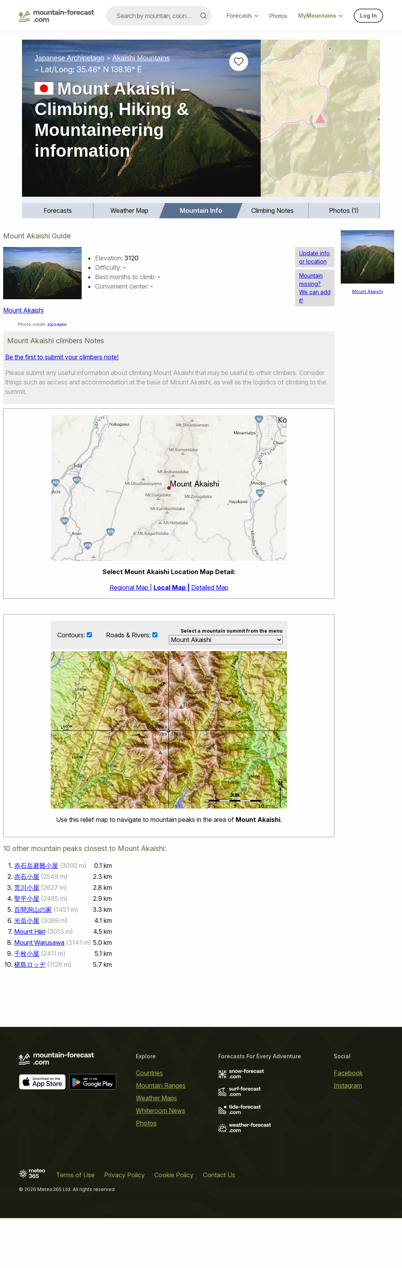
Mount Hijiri (30, 931)
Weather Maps (156, 1098)
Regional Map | (131, 587)
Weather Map (129, 210)
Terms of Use (75, 1175)
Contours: (72, 635)
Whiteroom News (160, 1110)
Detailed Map (209, 587)
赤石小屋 (26, 876)
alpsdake (57, 324)
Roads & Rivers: (129, 635)
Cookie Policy (174, 1175)
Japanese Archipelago (69, 58)
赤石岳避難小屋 (36, 865)
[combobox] (158, 15)
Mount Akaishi (23, 310)
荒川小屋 (26, 887)
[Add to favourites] (238, 61)
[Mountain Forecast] (56, 15)
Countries (149, 1073)
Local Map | (171, 587)
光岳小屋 (26, 920)
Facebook (348, 1073)
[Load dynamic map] (320, 121)
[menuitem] (57, 210)
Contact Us (219, 1175)
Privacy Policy (124, 1175)
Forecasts (242, 15)
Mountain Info (201, 210)
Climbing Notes (272, 210)
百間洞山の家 (33, 909)
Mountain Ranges (161, 1085)
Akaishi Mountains (141, 58)
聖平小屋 (26, 898)
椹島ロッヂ (30, 964)
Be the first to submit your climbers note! (62, 357)
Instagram (348, 1085)
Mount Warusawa (39, 942)
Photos (278, 16)
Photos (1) (344, 210)
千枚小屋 (26, 953)
